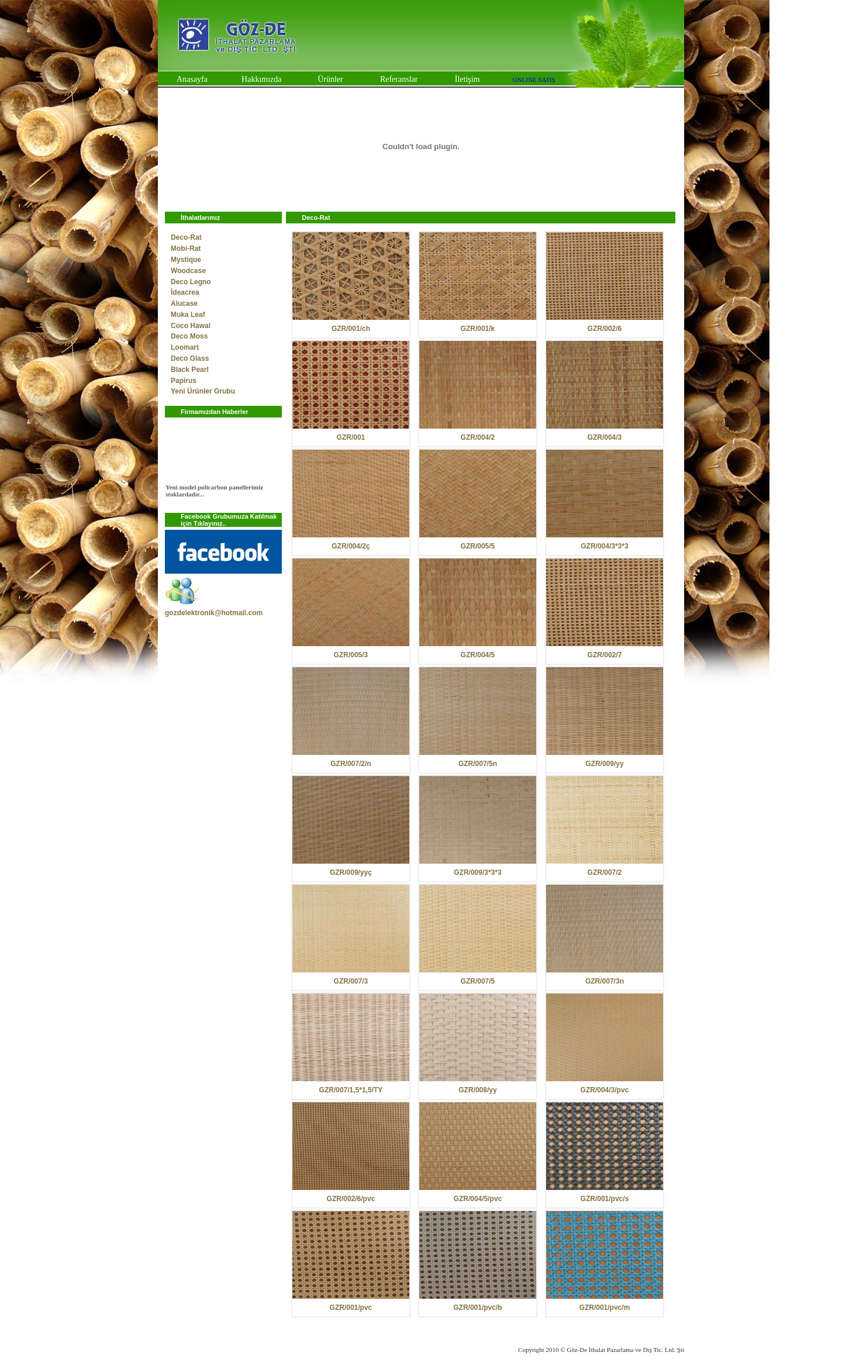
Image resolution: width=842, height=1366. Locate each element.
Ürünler (330, 79)
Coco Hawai (190, 326)
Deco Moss (189, 336)
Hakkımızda (261, 79)
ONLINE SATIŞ (534, 79)
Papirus (183, 381)
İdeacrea (185, 292)
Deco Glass (190, 358)
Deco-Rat (186, 237)
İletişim (467, 79)
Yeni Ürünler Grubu (203, 391)
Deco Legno (191, 282)
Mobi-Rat (186, 248)
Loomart (185, 347)
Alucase (184, 303)
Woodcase (188, 271)
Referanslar (399, 79)
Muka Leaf (188, 315)
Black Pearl (190, 369)
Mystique (186, 260)
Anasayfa (192, 79)
